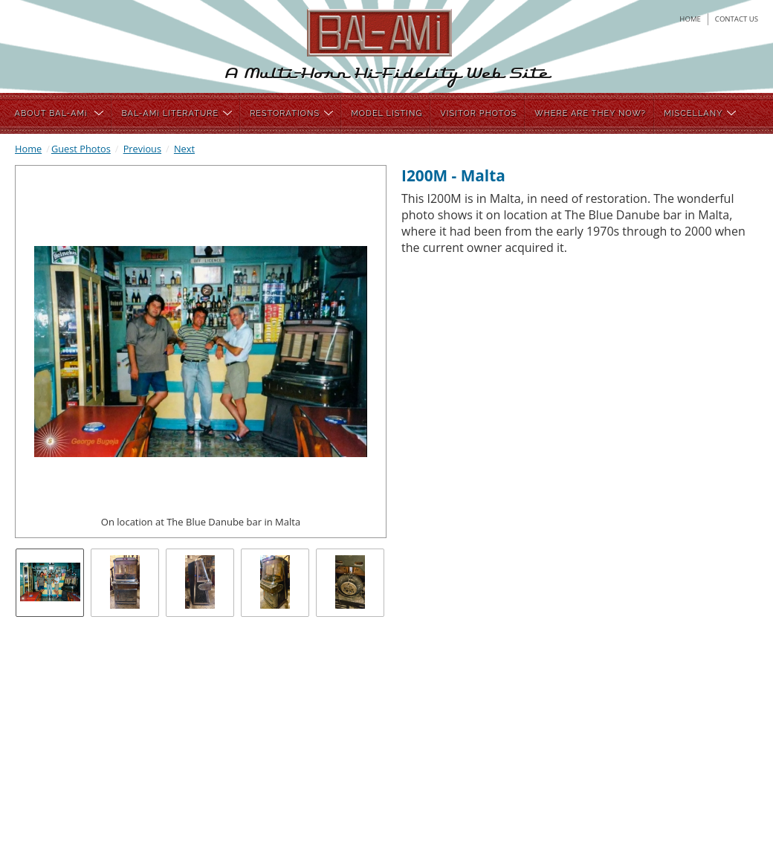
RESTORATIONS (291, 113)
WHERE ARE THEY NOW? (590, 113)
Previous (142, 148)
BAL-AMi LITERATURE (176, 113)
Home (28, 148)
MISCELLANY (700, 113)
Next (184, 148)
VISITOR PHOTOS (478, 113)
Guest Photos (81, 148)
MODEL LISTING (386, 113)
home (690, 19)
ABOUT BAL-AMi (59, 113)
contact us (736, 19)
